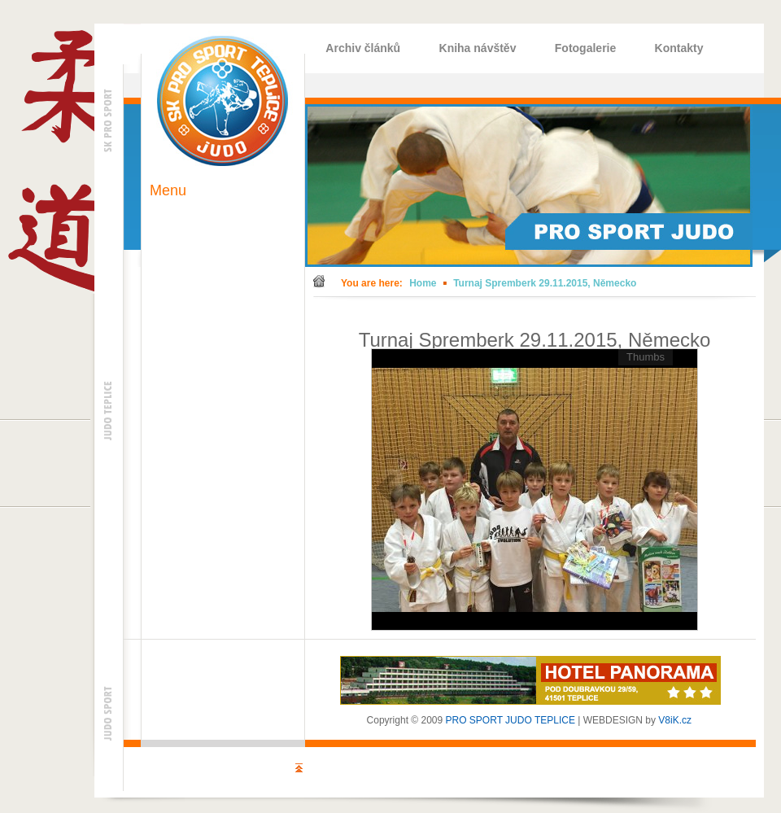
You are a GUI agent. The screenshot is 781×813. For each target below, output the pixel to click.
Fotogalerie (585, 48)
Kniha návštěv (478, 48)
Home (422, 283)
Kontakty (679, 48)
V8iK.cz (675, 720)
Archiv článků (362, 48)
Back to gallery (707, 324)
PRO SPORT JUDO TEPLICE (510, 720)
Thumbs (645, 357)
